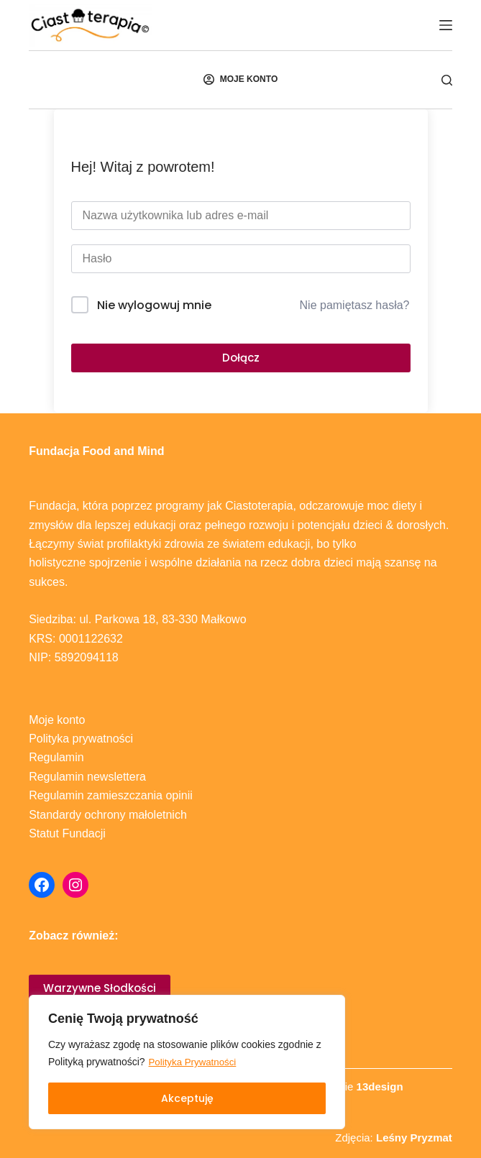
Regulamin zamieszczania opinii (111, 795)
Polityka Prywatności (195, 1062)
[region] (187, 1062)
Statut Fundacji (67, 833)
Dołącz (241, 357)
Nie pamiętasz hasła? (355, 305)
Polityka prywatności (81, 738)
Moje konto (57, 720)
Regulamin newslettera (87, 777)
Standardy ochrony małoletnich (108, 815)
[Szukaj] (446, 80)
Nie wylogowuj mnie (154, 305)
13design (380, 1086)
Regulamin (56, 757)
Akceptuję (187, 1098)
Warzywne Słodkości (99, 988)
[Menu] (445, 25)
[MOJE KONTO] (240, 80)
